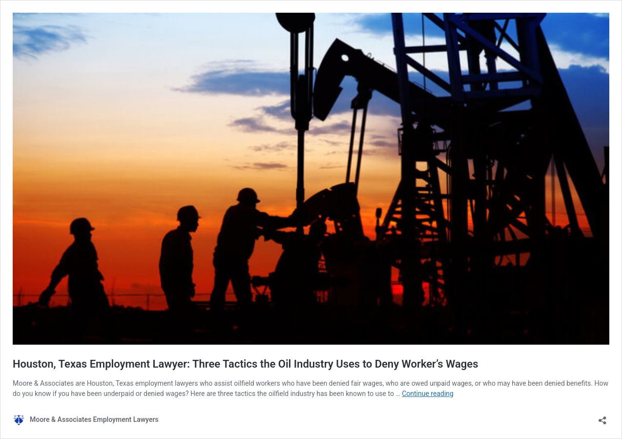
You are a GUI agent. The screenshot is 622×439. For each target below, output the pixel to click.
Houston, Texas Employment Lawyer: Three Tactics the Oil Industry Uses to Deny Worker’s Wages (245, 364)
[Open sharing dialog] (602, 417)
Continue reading (428, 393)
